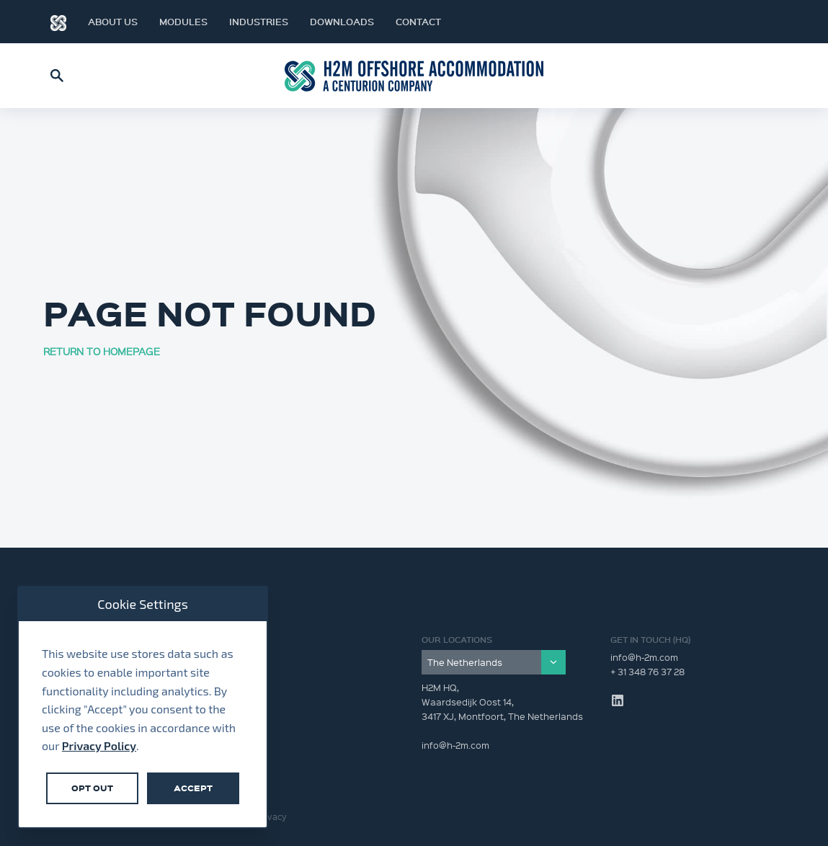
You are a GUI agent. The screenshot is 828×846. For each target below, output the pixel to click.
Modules (183, 21)
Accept (193, 788)
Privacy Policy (99, 745)
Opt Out (92, 788)
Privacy (272, 816)
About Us (113, 21)
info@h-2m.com (644, 657)
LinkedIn (756, 21)
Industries (258, 21)
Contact (418, 21)
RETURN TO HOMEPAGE (101, 350)
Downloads (342, 21)
